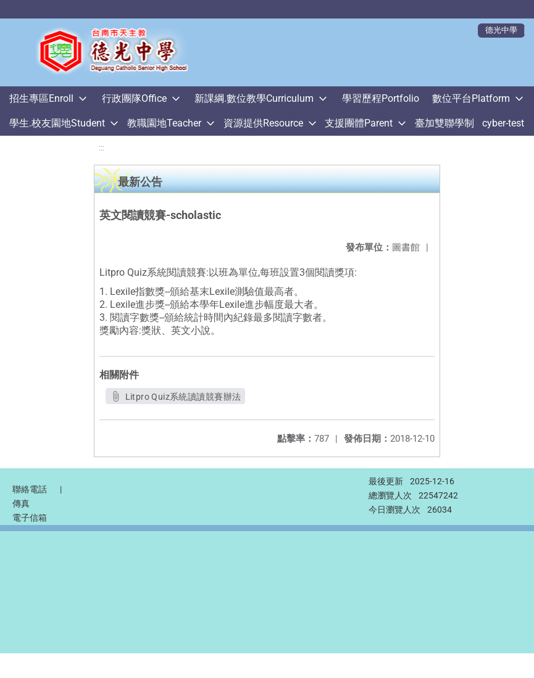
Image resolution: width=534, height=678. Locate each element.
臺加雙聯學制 (444, 123)
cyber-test (503, 123)
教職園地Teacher (164, 123)
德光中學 (501, 30)
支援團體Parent (359, 123)
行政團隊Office (134, 98)
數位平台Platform (471, 98)
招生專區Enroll (41, 98)
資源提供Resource (263, 123)
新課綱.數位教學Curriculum (254, 98)
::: (101, 147)
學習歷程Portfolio (380, 98)
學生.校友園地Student (57, 123)
